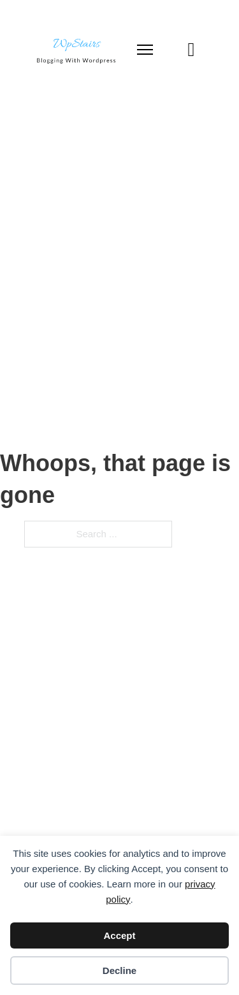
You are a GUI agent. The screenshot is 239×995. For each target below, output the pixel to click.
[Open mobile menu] (145, 50)
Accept (119, 935)
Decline (119, 970)
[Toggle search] (191, 49)
